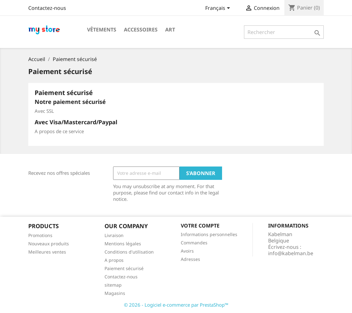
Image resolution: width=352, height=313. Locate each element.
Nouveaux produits (48, 244)
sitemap (113, 285)
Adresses (190, 259)
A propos (114, 260)
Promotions (40, 235)
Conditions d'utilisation (129, 252)
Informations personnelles (209, 234)
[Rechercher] (284, 32)
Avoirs (187, 251)
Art (170, 29)
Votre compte (200, 225)
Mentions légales (123, 244)
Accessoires (141, 29)
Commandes (194, 243)
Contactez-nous (47, 7)
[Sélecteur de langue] (218, 8)
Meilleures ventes (47, 252)
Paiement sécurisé (124, 268)
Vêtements (101, 29)
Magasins (115, 293)
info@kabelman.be (290, 253)
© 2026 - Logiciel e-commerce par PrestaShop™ (176, 305)
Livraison (114, 235)
